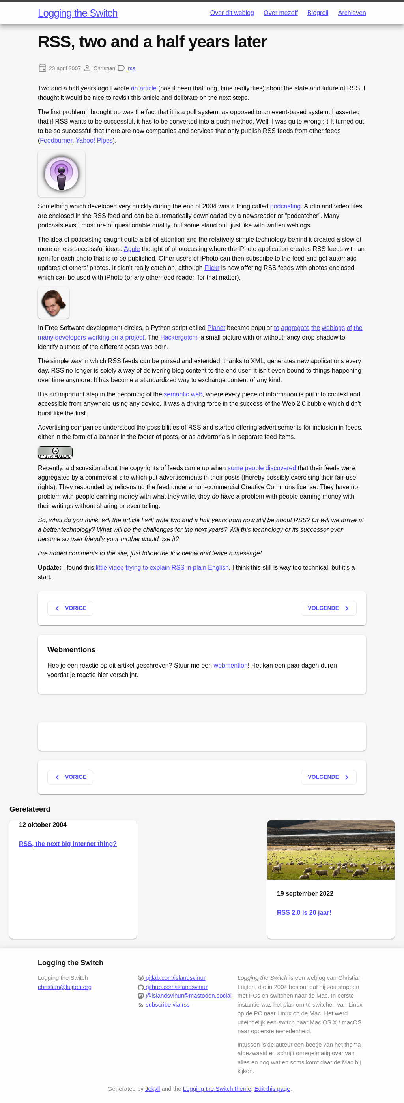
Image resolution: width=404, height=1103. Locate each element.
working (98, 337)
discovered (281, 468)
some (235, 468)
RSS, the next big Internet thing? (68, 843)
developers (70, 337)
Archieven (352, 12)
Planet (216, 328)
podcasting (285, 206)
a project (132, 337)
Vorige (69, 608)
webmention (231, 665)
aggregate (295, 328)
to (276, 328)
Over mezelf (280, 12)
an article (144, 88)
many (45, 337)
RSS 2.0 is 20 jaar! (304, 912)
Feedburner (56, 140)
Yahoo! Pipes (94, 140)
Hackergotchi (178, 337)
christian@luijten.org (65, 986)
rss (131, 68)
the (315, 328)
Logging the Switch (78, 13)
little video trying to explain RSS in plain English (162, 567)
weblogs (333, 328)
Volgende (330, 608)
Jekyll (152, 1088)
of (349, 328)
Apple (132, 249)
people (254, 468)
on (114, 337)
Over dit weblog (232, 12)
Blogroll (317, 12)
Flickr (211, 267)
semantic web (183, 394)
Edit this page (272, 1088)
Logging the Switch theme (217, 1088)
